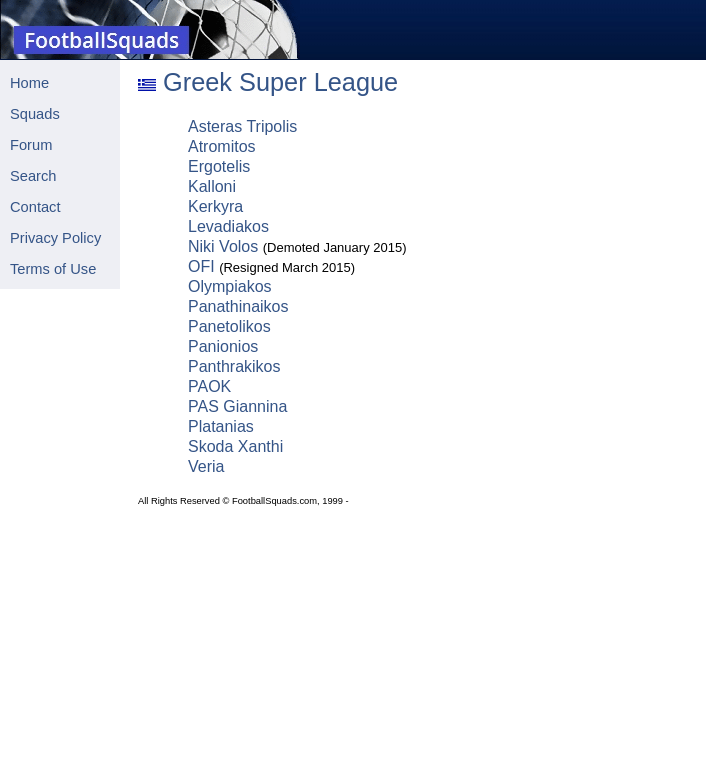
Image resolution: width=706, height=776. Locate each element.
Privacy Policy (55, 238)
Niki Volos (223, 246)
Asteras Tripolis (242, 126)
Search (33, 176)
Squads (35, 114)
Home (29, 83)
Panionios (223, 346)
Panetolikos (229, 326)
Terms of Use (53, 269)
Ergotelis (219, 166)
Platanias (221, 426)
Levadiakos (228, 226)
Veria (206, 466)
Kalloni (212, 186)
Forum (31, 145)
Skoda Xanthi (235, 446)
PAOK (209, 386)
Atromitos (222, 146)
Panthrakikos (234, 366)
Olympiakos (230, 286)
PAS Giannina (237, 406)
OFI (201, 266)
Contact (35, 207)
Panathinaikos (238, 306)
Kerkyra (215, 206)
